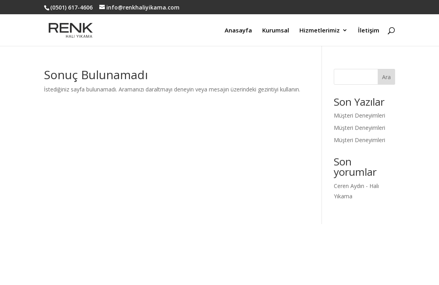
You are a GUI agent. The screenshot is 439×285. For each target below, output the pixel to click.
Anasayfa (238, 30)
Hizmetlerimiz (319, 30)
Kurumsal (275, 30)
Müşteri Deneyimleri (359, 115)
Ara (386, 77)
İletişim (368, 30)
